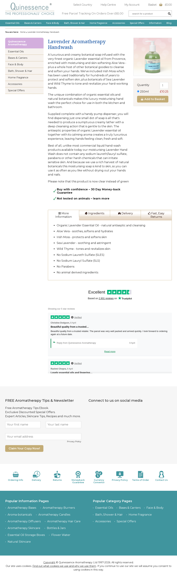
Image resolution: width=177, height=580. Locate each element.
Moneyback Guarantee (78, 477)
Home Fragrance (98, 23)
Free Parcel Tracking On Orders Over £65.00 (92, 13)
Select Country (82, 4)
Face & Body (52, 23)
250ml (152, 91)
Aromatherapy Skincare (24, 528)
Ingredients (94, 213)
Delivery (125, 213)
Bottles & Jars (56, 528)
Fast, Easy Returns (156, 215)
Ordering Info (15, 476)
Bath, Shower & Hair (74, 23)
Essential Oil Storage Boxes (26, 535)
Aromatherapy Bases (22, 507)
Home (22, 32)
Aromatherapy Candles (54, 514)
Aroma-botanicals (20, 514)
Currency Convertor (99, 477)
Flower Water (60, 535)
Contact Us (161, 476)
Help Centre (108, 4)
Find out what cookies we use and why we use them (64, 566)
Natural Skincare (19, 541)
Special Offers (137, 23)
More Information (63, 215)
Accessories (118, 23)
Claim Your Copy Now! (24, 448)
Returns (57, 476)
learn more (101, 198)
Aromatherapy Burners (59, 507)
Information (155, 23)
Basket (160, 4)
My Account (131, 4)
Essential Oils (12, 23)
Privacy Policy (74, 441)
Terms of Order (140, 476)
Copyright (49, 562)
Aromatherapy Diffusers (24, 521)
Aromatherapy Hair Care (64, 521)
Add (153, 99)
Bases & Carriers (32, 23)
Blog (168, 23)
